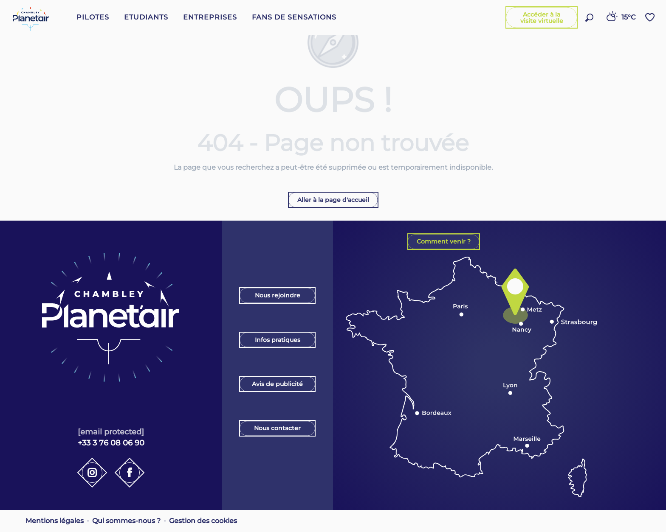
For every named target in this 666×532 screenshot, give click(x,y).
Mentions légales (54, 521)
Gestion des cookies (203, 521)
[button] (589, 17)
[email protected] (111, 431)
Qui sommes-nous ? (126, 521)
